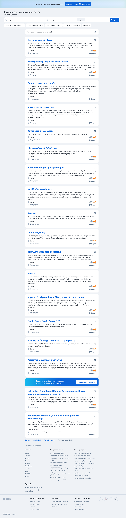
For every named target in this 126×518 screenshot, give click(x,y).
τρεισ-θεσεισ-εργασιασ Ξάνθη (59, 455)
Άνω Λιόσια (28, 466)
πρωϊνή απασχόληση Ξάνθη (82, 453)
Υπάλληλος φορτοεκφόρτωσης (44, 251)
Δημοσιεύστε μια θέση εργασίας (78, 4)
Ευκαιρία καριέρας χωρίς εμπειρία (46, 167)
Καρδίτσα (28, 463)
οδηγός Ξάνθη (78, 466)
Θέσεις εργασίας (35, 509)
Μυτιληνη (28, 473)
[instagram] (106, 499)
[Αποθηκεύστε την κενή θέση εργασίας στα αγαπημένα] (95, 40)
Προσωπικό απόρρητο (80, 509)
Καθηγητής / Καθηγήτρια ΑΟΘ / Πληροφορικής (52, 340)
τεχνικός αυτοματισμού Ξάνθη (59, 480)
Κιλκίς (27, 476)
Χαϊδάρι (27, 455)
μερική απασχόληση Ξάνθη (82, 473)
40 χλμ (81, 20)
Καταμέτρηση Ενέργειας (41, 131)
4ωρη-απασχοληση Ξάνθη (82, 455)
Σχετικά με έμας (35, 501)
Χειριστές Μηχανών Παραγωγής (45, 360)
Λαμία (27, 453)
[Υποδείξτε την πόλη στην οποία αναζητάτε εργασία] (65, 19)
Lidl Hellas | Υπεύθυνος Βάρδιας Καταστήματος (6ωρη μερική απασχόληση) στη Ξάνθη (56, 392)
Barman (32, 213)
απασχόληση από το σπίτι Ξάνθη (84, 463)
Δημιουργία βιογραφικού (86, 382)
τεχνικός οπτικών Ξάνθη (57, 470)
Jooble (14, 514)
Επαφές (32, 507)
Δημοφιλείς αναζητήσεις (34, 446)
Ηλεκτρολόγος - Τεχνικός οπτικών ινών (48, 61)
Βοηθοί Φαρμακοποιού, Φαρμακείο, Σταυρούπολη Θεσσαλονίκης (53, 417)
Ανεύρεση (114, 20)
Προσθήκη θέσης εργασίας (60, 501)
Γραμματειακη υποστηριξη (41, 83)
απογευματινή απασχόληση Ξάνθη (84, 458)
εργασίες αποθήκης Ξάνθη (58, 477)
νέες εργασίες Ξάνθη (56, 465)
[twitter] (111, 499)
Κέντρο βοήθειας (35, 504)
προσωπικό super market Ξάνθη (83, 478)
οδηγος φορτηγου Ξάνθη (81, 475)
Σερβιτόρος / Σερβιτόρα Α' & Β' (44, 321)
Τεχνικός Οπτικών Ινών (40, 40)
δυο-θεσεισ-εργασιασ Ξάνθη (58, 462)
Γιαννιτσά (28, 471)
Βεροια (27, 458)
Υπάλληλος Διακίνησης (40, 189)
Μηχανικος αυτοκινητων (41, 107)
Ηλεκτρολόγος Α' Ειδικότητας (43, 148)
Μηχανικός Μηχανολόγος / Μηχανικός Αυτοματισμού (56, 297)
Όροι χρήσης (78, 507)
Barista (31, 273)
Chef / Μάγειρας (36, 232)
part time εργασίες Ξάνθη (57, 453)
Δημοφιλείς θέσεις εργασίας (33, 487)
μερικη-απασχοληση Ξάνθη (82, 461)
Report (92, 54)
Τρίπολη (27, 468)
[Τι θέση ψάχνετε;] (24, 19)
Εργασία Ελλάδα (79, 504)
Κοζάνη (27, 461)
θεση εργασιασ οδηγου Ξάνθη (59, 468)
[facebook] (101, 499)
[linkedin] (116, 499)
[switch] (95, 32)
